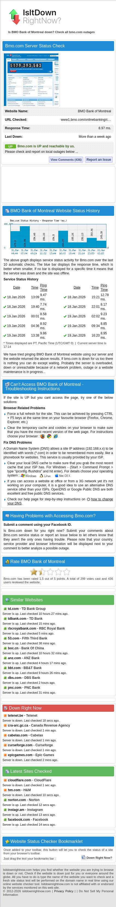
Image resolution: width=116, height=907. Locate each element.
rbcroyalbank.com (22, 628)
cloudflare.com (19, 780)
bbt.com (14, 668)
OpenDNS (58, 489)
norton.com (17, 800)
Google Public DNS (85, 489)
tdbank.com (17, 619)
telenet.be (15, 715)
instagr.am (16, 810)
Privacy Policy (63, 891)
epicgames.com (20, 755)
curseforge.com (20, 745)
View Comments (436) (66, 159)
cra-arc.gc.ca (18, 725)
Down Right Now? (96, 857)
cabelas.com (18, 735)
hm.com (14, 790)
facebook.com (19, 820)
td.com (13, 609)
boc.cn (13, 648)
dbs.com (14, 678)
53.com (13, 638)
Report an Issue (99, 160)
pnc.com (14, 688)
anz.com (14, 658)
